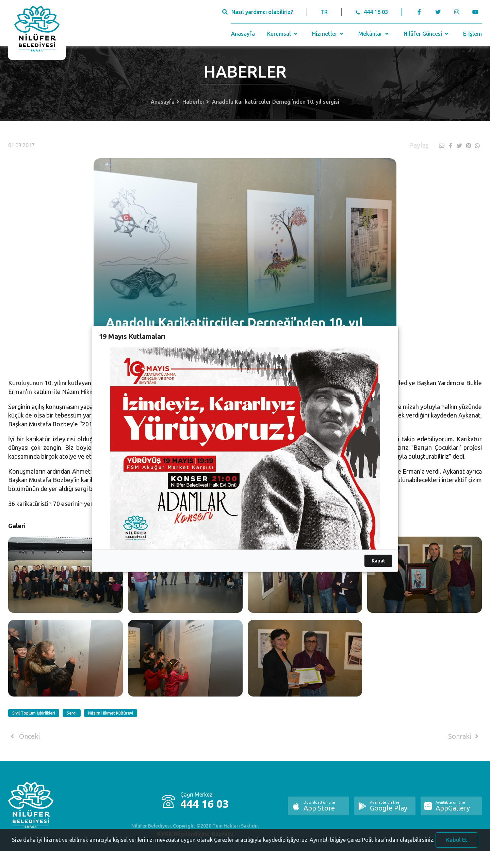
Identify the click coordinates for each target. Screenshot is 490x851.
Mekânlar (374, 34)
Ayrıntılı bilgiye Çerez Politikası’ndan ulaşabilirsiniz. (372, 843)
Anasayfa (243, 34)
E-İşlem (472, 34)
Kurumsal (283, 34)
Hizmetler (328, 34)
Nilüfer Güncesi (427, 34)
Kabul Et (457, 843)
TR (324, 12)
